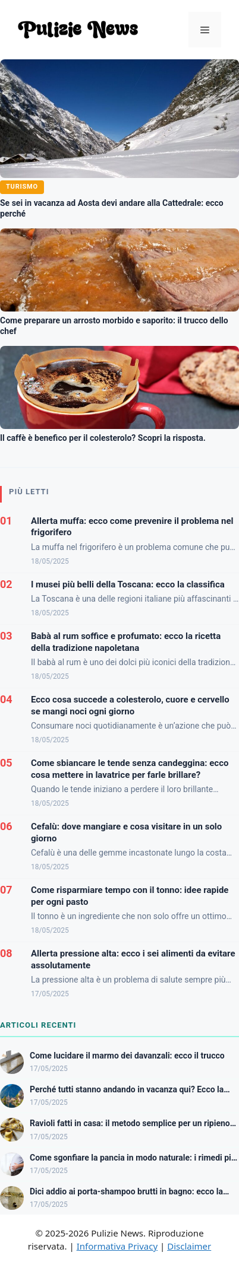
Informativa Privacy (117, 1246)
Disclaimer (189, 1246)
